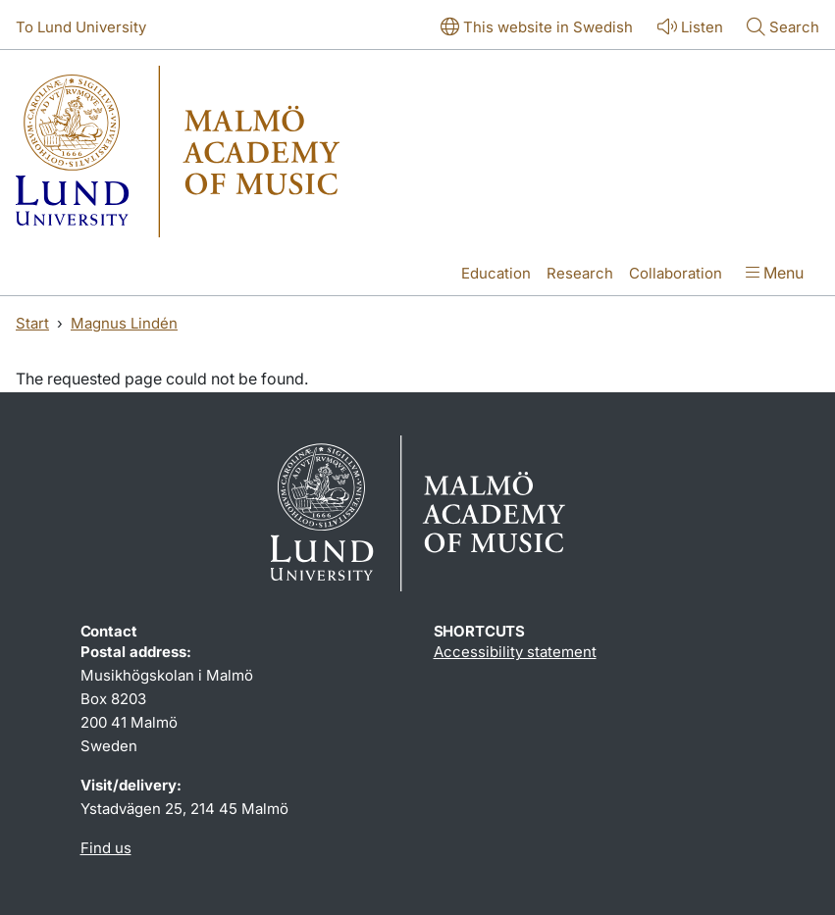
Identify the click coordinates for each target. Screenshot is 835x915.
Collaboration (675, 273)
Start (32, 323)
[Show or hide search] (783, 28)
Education (496, 273)
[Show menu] (774, 274)
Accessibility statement (515, 651)
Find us (105, 848)
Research (580, 273)
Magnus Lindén (124, 323)
